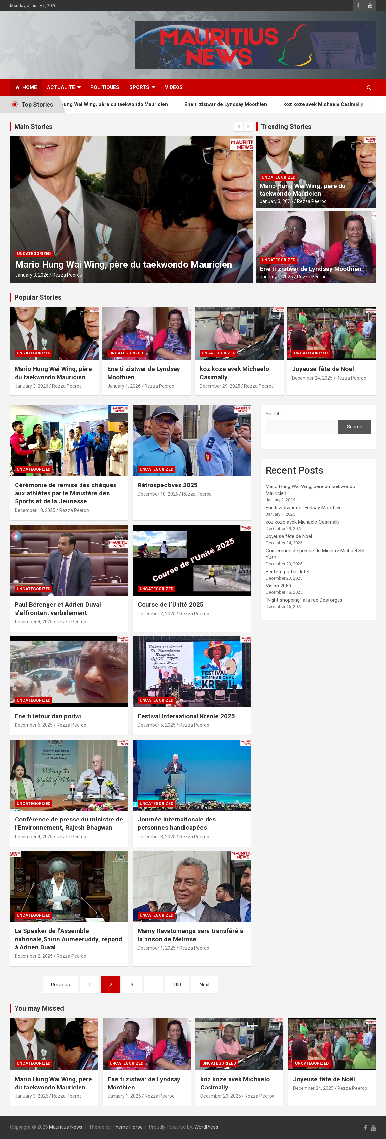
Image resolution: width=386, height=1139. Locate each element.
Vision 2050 (278, 586)
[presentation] (238, 126)
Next (204, 985)
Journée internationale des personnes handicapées (177, 823)
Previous (60, 985)
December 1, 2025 (157, 948)
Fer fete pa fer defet (288, 572)
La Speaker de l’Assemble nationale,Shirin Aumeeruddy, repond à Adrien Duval (68, 939)
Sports (139, 87)
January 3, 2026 (31, 275)
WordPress (206, 1127)
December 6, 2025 (34, 725)
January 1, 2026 (276, 276)
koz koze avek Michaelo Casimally (331, 104)
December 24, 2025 (312, 378)
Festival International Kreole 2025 (186, 716)
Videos (174, 87)
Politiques (104, 87)
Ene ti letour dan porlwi (48, 716)
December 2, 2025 (34, 956)
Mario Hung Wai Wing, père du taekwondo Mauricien (114, 104)
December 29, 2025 (220, 386)
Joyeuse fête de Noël (323, 369)
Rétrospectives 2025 (168, 485)
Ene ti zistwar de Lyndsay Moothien (233, 104)
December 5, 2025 (157, 725)
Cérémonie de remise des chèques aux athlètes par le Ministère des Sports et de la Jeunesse (65, 493)
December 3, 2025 (157, 836)
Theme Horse (128, 1127)
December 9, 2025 (34, 621)
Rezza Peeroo (67, 275)
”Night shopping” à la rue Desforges (304, 600)
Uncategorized (34, 253)
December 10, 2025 (35, 510)
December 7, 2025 (157, 613)
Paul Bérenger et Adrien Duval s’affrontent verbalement (58, 609)
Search (273, 414)
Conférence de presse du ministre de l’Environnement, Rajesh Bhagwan (69, 823)
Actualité (61, 87)
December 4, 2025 (34, 836)
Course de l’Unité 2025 (171, 604)
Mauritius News (65, 1127)
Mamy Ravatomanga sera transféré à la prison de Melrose (190, 935)
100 (177, 985)
